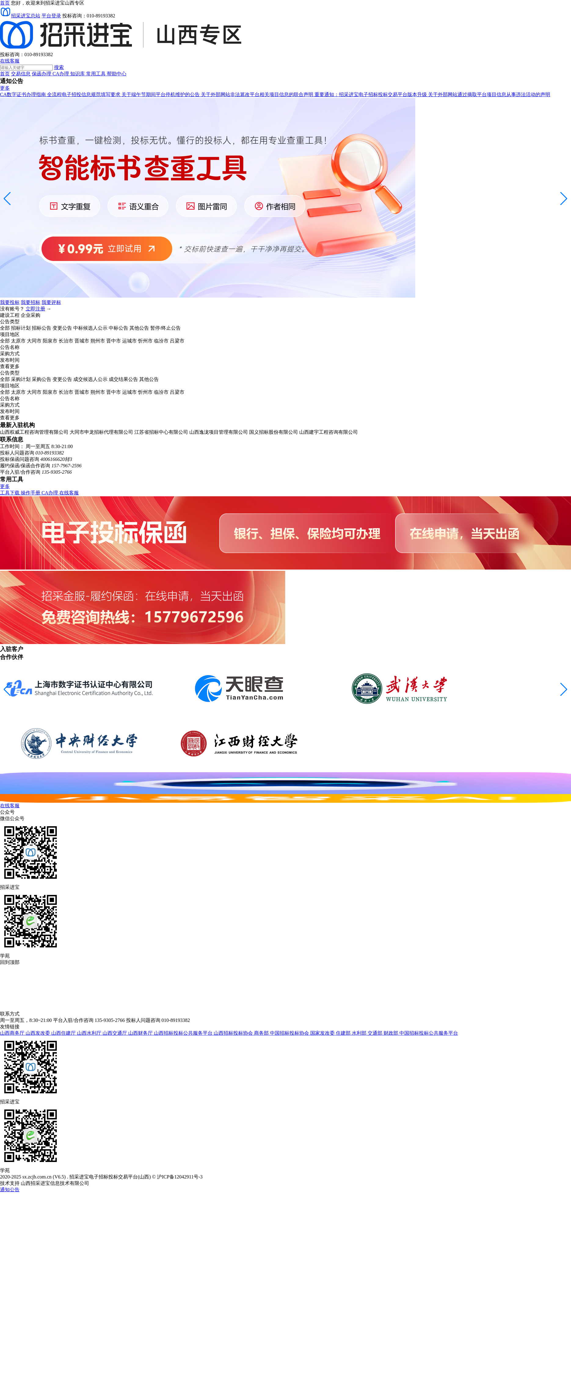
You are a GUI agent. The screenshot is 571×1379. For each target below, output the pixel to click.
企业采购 (30, 315)
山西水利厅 (90, 1033)
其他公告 (139, 328)
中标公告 (118, 328)
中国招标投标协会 (290, 1033)
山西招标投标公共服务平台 (184, 1033)
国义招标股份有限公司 (273, 432)
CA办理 (61, 73)
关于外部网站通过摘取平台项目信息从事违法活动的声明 (489, 94)
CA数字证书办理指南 (23, 94)
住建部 (344, 1033)
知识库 (78, 73)
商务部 (262, 1033)
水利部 (360, 1033)
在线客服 (10, 60)
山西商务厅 (13, 1033)
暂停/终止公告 (165, 328)
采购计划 (21, 379)
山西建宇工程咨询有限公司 (328, 432)
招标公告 (41, 328)
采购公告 (41, 379)
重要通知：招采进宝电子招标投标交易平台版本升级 (371, 94)
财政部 (391, 1033)
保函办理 (42, 73)
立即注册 (35, 308)
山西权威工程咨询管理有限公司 (34, 432)
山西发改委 (38, 1033)
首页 (5, 73)
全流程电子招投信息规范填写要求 (84, 94)
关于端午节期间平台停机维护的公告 (161, 94)
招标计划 (21, 328)
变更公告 (62, 328)
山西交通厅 (115, 1033)
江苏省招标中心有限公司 (161, 432)
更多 (5, 88)
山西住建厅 (64, 1033)
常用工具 (96, 73)
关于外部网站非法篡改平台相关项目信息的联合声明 (258, 94)
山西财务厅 (141, 1033)
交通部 (376, 1033)
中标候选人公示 (90, 328)
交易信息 (21, 73)
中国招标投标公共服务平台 (428, 1033)
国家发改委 (323, 1033)
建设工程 (10, 315)
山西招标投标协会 (234, 1033)
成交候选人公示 (90, 379)
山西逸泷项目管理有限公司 (218, 432)
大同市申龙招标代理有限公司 (101, 432)
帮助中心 (116, 73)
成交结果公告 (123, 379)
